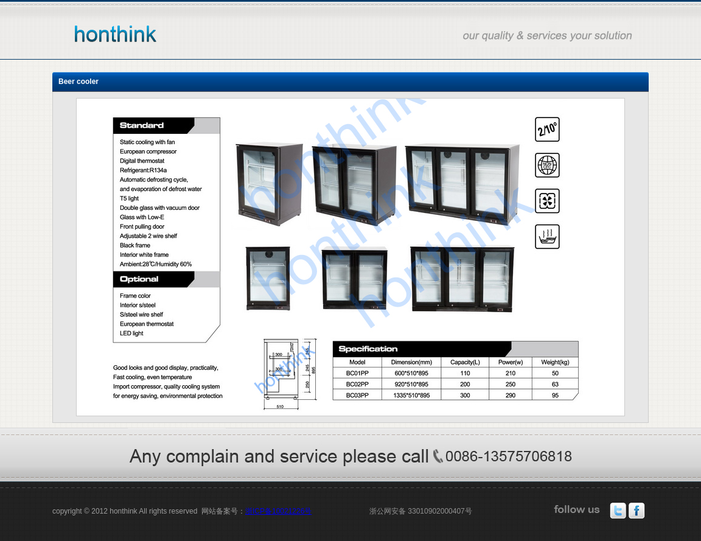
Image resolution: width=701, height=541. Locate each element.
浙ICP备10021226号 (278, 511)
